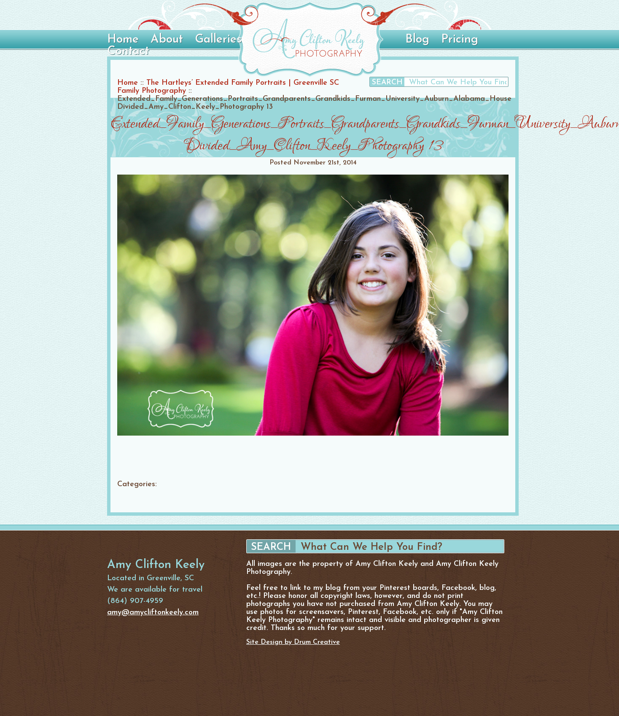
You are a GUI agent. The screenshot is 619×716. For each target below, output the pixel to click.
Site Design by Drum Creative (293, 642)
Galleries (218, 40)
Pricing (459, 40)
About (167, 40)
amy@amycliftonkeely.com (153, 612)
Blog (417, 40)
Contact (128, 51)
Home (123, 40)
